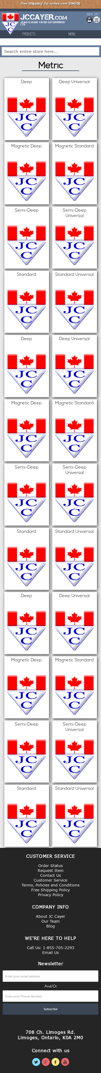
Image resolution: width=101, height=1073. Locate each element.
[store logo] (10, 23)
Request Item (51, 870)
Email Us (50, 952)
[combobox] (50, 51)
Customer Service (50, 880)
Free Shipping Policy (50, 890)
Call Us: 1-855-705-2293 (50, 947)
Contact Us (50, 875)
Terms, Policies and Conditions (50, 885)
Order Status (50, 865)
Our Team (50, 921)
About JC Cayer (50, 916)
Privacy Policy (50, 894)
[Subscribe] (50, 1009)
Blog (50, 926)
